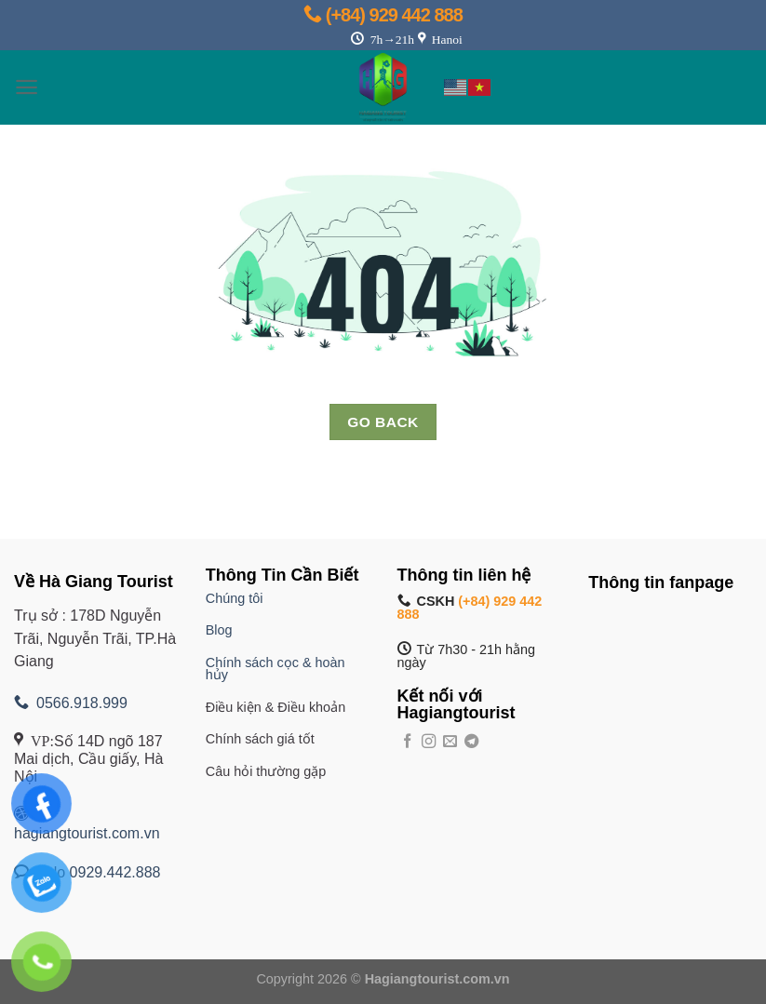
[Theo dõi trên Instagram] (429, 742)
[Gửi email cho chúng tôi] (450, 742)
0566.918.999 (71, 703)
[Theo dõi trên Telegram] (471, 742)
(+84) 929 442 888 (383, 15)
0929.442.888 (115, 872)
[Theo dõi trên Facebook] (407, 742)
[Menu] (26, 87)
